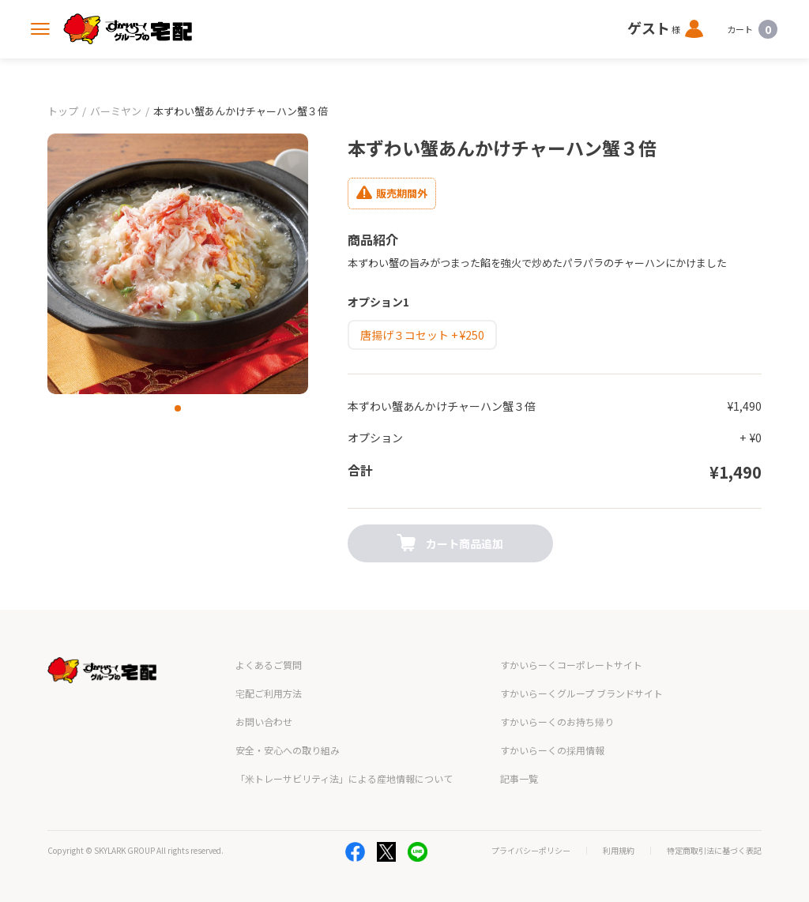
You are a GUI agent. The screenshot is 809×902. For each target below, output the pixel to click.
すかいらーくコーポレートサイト (571, 664)
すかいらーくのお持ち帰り (557, 721)
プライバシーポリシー (530, 851)
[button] (177, 408)
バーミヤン (115, 111)
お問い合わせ (263, 721)
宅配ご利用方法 (268, 693)
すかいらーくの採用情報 (552, 750)
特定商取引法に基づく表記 (714, 851)
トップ (62, 111)
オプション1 (378, 301)
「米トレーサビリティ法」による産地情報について (344, 778)
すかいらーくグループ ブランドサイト (581, 693)
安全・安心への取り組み (287, 750)
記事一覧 (519, 778)
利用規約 (618, 851)
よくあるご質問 (268, 664)
